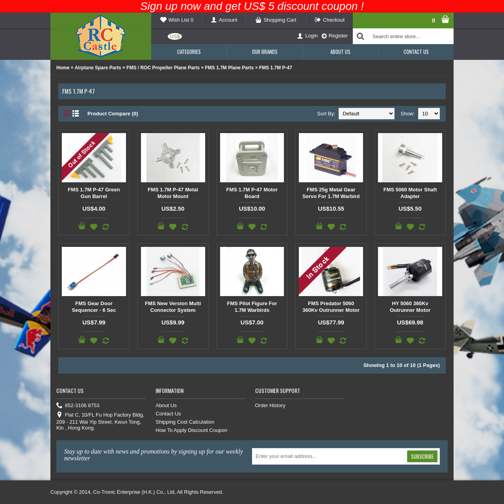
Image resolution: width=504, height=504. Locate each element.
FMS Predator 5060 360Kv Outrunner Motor (330, 306)
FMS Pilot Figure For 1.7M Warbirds (252, 306)
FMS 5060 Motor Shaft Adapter (410, 193)
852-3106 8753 (77, 405)
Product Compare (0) (112, 114)
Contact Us (168, 414)
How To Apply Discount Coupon (191, 430)
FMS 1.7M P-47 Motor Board (252, 193)
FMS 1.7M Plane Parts (229, 67)
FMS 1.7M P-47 (275, 67)
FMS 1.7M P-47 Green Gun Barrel (94, 193)
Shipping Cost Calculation (185, 422)
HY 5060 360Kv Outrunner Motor (410, 306)
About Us (166, 405)
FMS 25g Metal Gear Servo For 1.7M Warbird (330, 193)
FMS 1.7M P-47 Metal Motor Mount (173, 193)
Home (62, 67)
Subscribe (422, 456)
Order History (270, 405)
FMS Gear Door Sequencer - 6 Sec (94, 306)
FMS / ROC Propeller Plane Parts (163, 67)
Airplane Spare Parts (98, 67)
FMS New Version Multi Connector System (173, 306)
